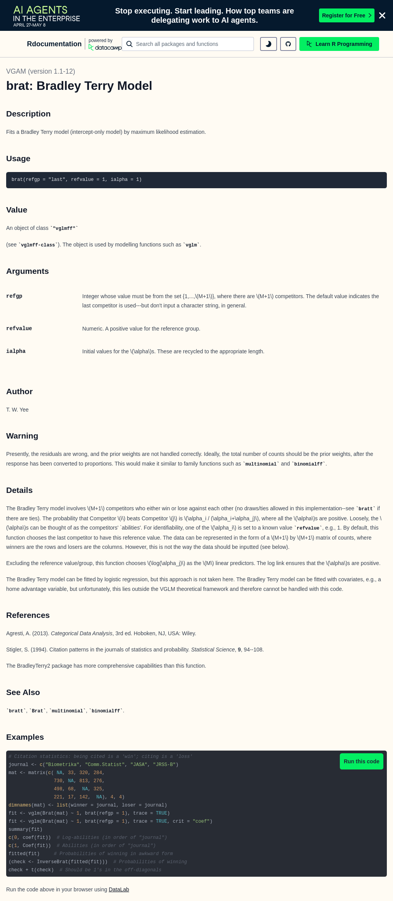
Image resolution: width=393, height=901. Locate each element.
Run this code (362, 761)
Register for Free (346, 15)
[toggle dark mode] (268, 44)
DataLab (119, 889)
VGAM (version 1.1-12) (40, 71)
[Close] (382, 15)
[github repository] (288, 44)
